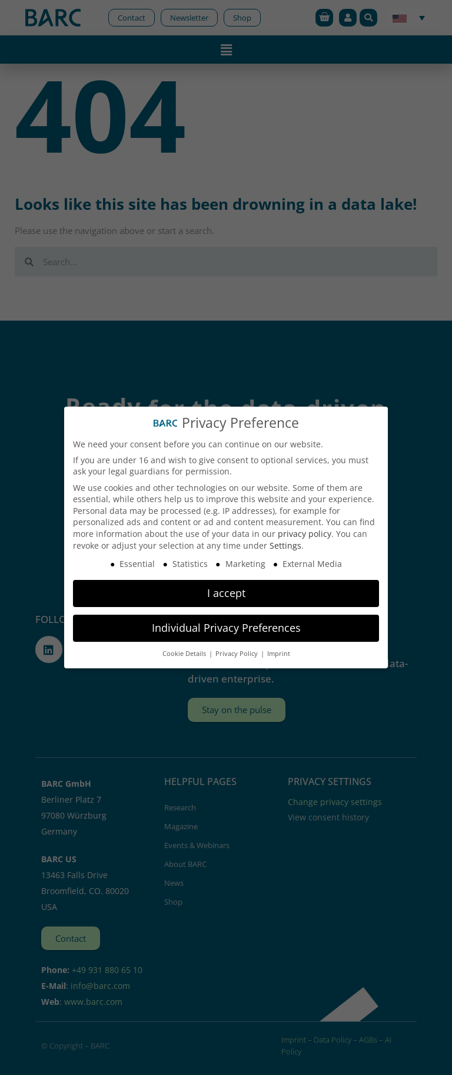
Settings (285, 545)
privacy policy (304, 533)
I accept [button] (226, 593)
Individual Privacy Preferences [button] (226, 628)
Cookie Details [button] (185, 653)
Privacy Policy (237, 653)
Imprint (278, 653)
